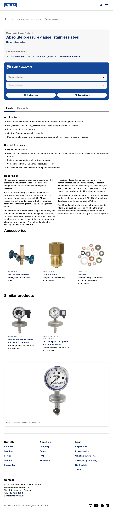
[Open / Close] (106, 5)
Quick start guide (44, 56)
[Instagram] (90, 505)
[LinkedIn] (107, 505)
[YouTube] (96, 505)
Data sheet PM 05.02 (20, 56)
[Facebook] (102, 505)
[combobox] (56, 77)
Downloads (22, 108)
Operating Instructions (69, 56)
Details (9, 108)
